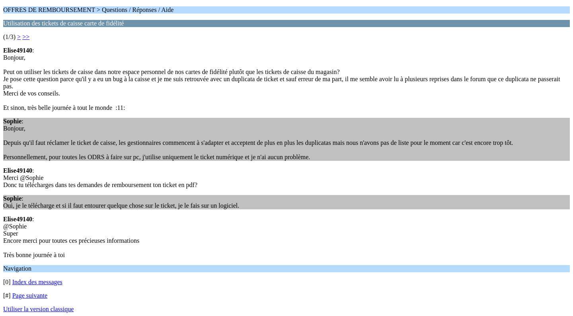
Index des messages (37, 282)
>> (25, 36)
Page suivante (29, 295)
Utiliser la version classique (38, 309)
